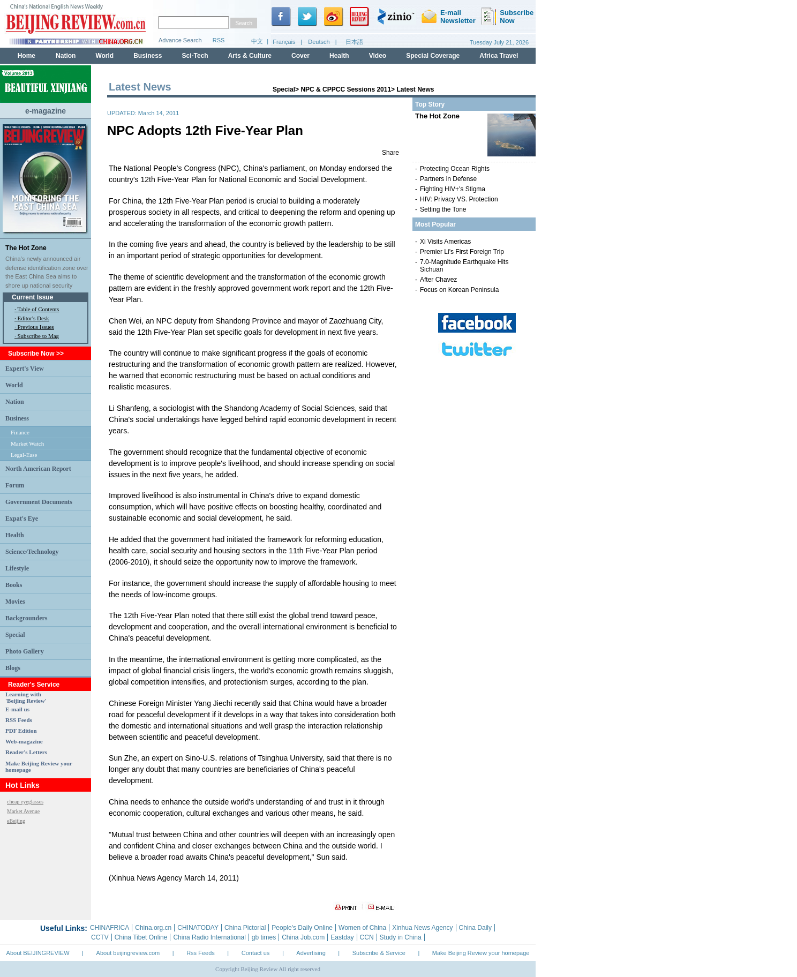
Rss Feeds (200, 953)
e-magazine (45, 111)
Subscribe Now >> (36, 353)
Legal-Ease (24, 455)
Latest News (415, 89)
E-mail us (17, 709)
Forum (14, 485)
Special (15, 634)
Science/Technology (32, 551)
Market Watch (27, 443)
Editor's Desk (33, 318)
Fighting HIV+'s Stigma (452, 189)
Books (13, 585)
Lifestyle (17, 568)
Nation (14, 401)
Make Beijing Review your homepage (481, 953)
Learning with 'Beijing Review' (26, 697)
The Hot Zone (26, 248)
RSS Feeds (18, 720)
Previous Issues (36, 327)
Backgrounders (26, 618)
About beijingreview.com (128, 953)
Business (17, 418)
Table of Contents (38, 309)
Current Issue (32, 297)
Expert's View (24, 368)
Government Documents (38, 502)
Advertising (310, 953)
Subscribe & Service (378, 953)
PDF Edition (21, 730)
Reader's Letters (26, 752)
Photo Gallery (24, 651)
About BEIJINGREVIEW (38, 953)
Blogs (12, 668)
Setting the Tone (443, 209)
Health (14, 535)
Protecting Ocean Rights (455, 168)
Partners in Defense (448, 179)
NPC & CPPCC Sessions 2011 (345, 89)
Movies (15, 601)
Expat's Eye (21, 518)
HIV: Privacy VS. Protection (459, 199)
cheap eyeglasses (25, 802)
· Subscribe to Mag (36, 336)
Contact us (256, 953)
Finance (20, 432)
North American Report (38, 468)
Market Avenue (23, 811)
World (14, 385)
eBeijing (16, 821)
